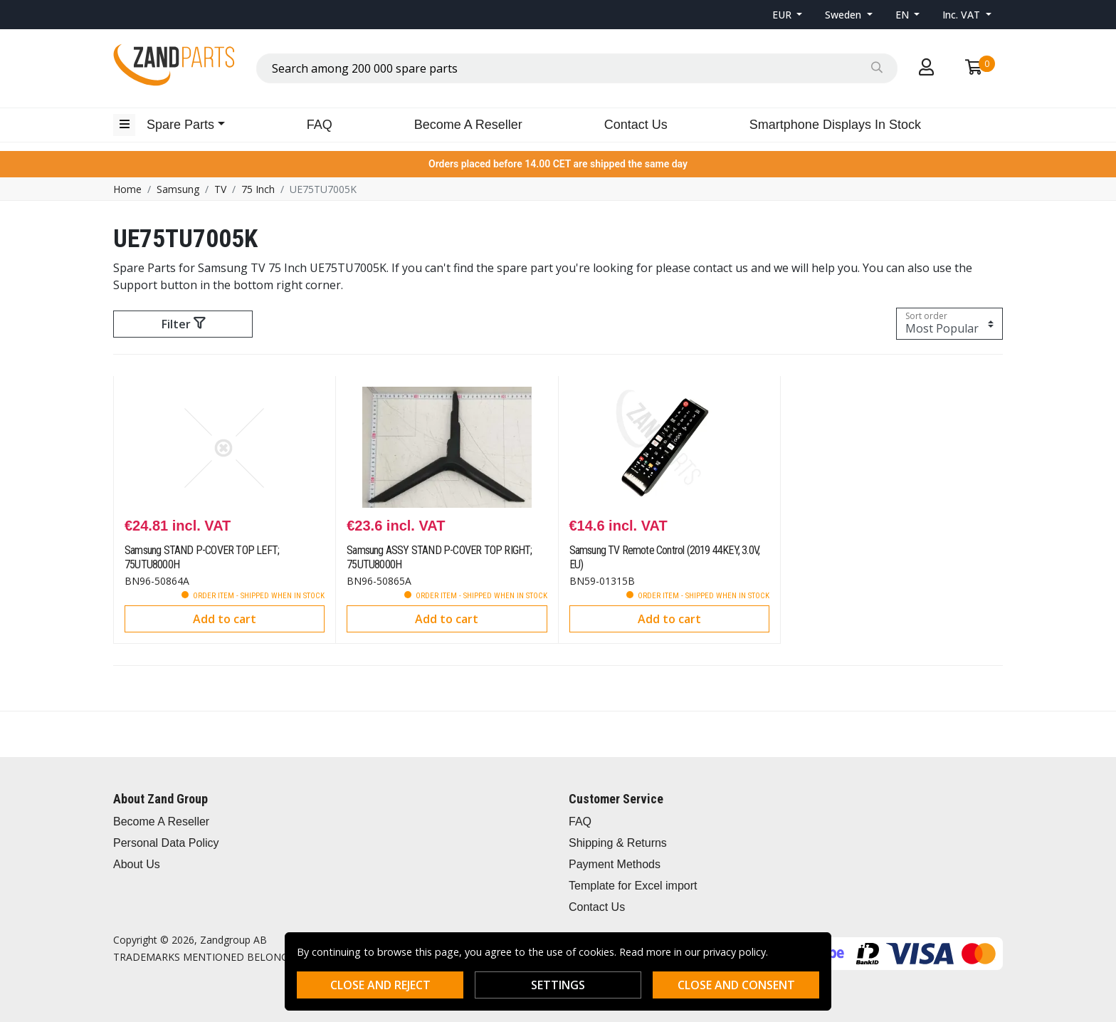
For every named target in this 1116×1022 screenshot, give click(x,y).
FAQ (319, 125)
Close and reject (380, 985)
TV (220, 189)
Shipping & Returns (618, 843)
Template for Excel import (633, 886)
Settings (558, 985)
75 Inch (258, 189)
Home (127, 189)
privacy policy (734, 952)
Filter (183, 324)
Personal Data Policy (166, 843)
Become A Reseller (468, 125)
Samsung (178, 189)
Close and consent (736, 985)
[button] (787, 14)
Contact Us (636, 125)
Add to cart (224, 619)
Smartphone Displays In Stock (835, 125)
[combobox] (577, 68)
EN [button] (903, 14)
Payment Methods (614, 864)
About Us (136, 864)
